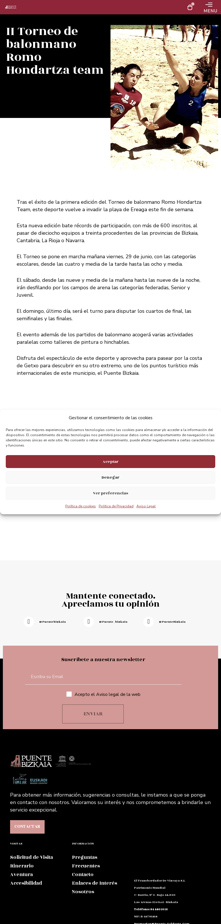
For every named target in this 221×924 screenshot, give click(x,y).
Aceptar (110, 462)
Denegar (110, 477)
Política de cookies (80, 506)
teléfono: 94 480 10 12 (150, 909)
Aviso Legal (146, 506)
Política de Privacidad (116, 506)
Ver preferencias (110, 493)
